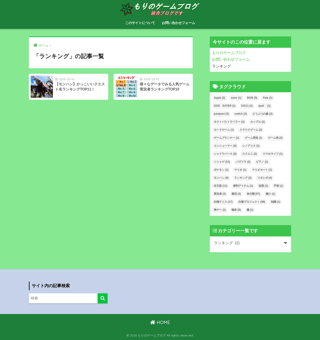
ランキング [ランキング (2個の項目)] (243, 177)
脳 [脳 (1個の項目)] (250, 209)
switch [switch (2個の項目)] (240, 113)
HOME (160, 322)
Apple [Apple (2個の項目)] (219, 97)
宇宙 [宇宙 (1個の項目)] (278, 185)
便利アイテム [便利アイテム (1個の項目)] (243, 185)
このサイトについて (140, 23)
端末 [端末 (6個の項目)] (236, 209)
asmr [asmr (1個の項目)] (236, 97)
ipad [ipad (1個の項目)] (264, 105)
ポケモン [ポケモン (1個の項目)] (221, 169)
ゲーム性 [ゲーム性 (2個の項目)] (275, 137)
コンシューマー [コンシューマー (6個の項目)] (225, 145)
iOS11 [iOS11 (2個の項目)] (247, 105)
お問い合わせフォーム (178, 23)
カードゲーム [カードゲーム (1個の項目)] (224, 129)
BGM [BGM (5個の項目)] (252, 97)
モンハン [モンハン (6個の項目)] (221, 177)
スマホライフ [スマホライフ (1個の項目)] (273, 153)
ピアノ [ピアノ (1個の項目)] (262, 161)
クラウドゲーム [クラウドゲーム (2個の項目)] (251, 129)
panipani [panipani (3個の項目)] (221, 113)
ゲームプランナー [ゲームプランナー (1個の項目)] (226, 137)
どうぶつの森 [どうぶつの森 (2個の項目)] (262, 113)
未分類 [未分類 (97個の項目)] (253, 193)
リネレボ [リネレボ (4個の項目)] (264, 177)
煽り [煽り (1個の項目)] (270, 193)
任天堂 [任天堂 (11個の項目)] (220, 185)
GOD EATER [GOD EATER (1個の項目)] (224, 105)
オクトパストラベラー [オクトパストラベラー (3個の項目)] (229, 121)
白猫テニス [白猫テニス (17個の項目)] (223, 201)
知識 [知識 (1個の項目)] (275, 201)
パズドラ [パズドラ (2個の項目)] (243, 161)
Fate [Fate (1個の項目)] (267, 97)
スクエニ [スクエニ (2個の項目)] (249, 153)
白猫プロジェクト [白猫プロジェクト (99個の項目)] (251, 201)
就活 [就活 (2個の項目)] (236, 193)
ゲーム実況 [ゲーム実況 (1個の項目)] (253, 137)
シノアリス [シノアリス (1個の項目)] (251, 145)
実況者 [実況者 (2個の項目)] (220, 193)
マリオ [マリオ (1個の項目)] (240, 169)
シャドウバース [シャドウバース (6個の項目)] (225, 153)
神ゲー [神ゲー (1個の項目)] (220, 209)
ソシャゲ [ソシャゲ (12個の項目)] (222, 161)
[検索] (103, 298)
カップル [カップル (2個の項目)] (257, 121)
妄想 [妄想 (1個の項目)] (263, 185)
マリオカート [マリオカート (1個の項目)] (262, 169)
